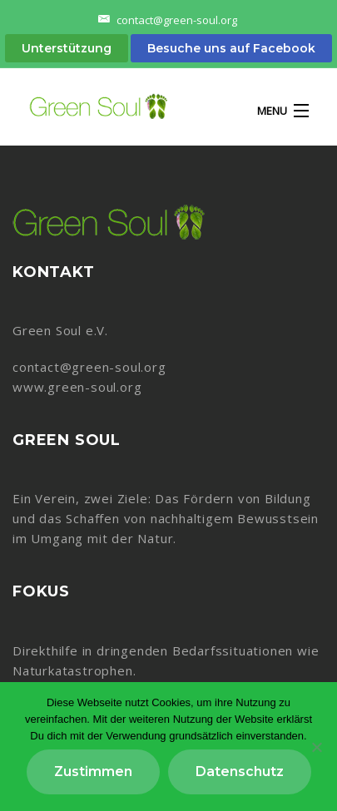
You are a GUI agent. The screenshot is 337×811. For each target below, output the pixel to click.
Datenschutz (240, 771)
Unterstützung (67, 48)
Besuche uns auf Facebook (231, 48)
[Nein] (316, 747)
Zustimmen (93, 771)
